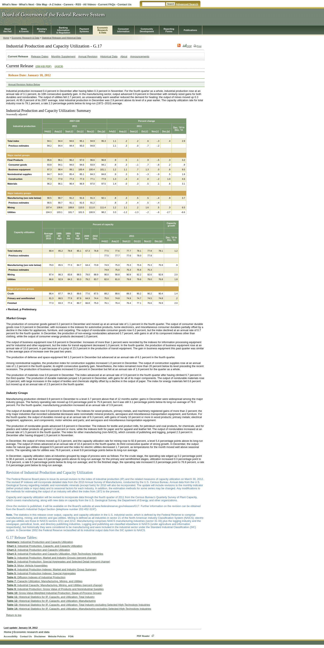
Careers (68, 4)
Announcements (139, 56)
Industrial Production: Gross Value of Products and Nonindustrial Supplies (55, 589)
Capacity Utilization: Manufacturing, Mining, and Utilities (44, 581)
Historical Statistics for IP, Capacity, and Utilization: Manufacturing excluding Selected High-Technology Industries (79, 608)
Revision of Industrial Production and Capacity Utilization (49, 472)
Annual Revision (87, 56)
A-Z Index (55, 4)
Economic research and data (31, 632)
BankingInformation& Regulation (63, 30)
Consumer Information (123, 30)
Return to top (13, 615)
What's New (9, 4)
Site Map (41, 4)
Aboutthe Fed (8, 30)
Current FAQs (106, 4)
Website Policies (57, 636)
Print (197, 46)
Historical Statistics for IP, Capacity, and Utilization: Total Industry (50, 596)
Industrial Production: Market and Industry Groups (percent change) (51, 557)
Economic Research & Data (25, 38)
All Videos (89, 4)
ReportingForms (169, 30)
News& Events (24, 30)
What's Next (26, 4)
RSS (78, 4)
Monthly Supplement (63, 56)
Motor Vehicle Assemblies (27, 565)
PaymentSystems (84, 30)
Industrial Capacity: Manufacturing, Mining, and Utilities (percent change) (54, 585)
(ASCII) (59, 66)
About (123, 56)
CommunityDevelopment (147, 30)
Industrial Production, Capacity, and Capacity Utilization (44, 545)
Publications (190, 30)
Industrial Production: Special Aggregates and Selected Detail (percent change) (58, 561)
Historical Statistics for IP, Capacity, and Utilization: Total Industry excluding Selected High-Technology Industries (78, 604)
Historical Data (108, 56)
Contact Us (125, 4)
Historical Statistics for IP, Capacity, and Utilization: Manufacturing (51, 600)
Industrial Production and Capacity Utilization (40, 542)
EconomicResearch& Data (102, 30)
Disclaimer (39, 636)
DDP (187, 46)
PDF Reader (143, 636)
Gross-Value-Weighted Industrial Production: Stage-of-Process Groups (54, 593)
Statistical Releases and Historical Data (61, 38)
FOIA (71, 636)
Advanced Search (187, 4)
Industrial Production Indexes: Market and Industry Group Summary (51, 569)
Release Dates (39, 56)
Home (6, 38)
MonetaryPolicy (42, 30)
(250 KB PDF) (43, 66)
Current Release (18, 56)
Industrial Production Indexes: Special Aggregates (41, 573)
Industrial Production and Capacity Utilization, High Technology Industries (55, 553)
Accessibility (11, 636)
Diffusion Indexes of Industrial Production (36, 577)
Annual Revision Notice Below (24, 84)
